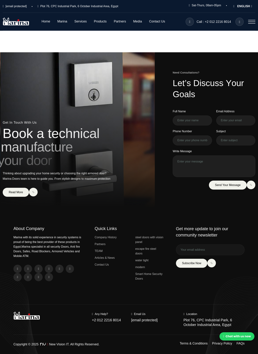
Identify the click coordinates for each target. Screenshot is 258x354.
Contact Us (157, 21)
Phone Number (182, 131)
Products (100, 21)
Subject (221, 131)
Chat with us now (237, 336)
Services (80, 21)
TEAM (98, 250)
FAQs (240, 343)
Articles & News (105, 257)
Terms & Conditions (194, 343)
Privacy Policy (222, 343)
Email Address (225, 111)
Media (137, 21)
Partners (120, 21)
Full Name (179, 111)
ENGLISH (242, 6)
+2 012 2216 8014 (106, 320)
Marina (62, 21)
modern (140, 267)
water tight (142, 260)
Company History (106, 237)
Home (46, 21)
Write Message (182, 151)
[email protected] (16, 6)
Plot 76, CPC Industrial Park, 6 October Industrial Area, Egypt (79, 6)
